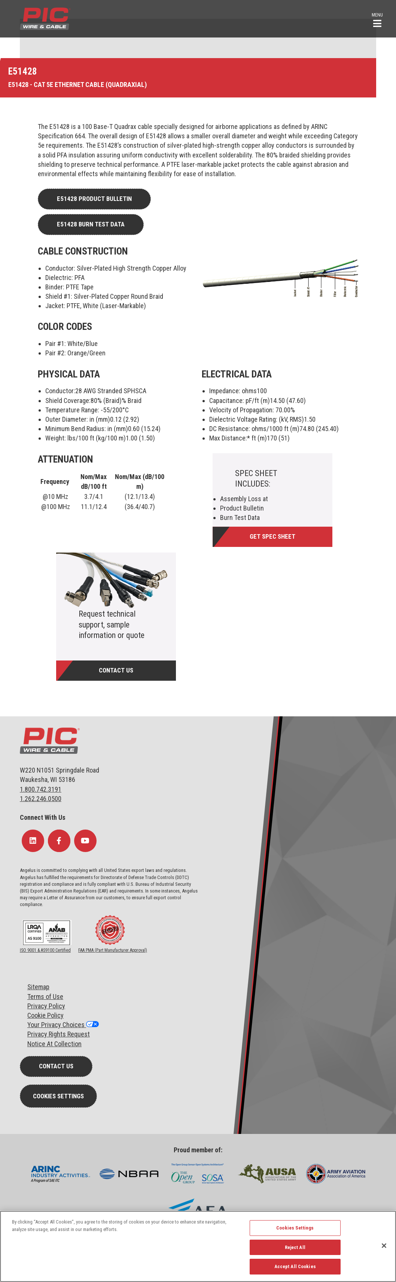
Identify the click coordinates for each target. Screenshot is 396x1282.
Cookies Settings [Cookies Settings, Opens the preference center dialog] (295, 1228)
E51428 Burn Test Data (91, 224)
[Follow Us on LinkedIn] (33, 841)
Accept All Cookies (295, 1266)
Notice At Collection (54, 1044)
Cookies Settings (58, 1096)
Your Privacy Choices (56, 1025)
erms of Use (46, 996)
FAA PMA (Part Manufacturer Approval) (112, 950)
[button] (377, 19)
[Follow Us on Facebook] (59, 841)
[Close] (384, 1245)
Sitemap (38, 987)
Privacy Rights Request (58, 1034)
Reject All (295, 1247)
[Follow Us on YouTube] (85, 841)
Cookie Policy (45, 1015)
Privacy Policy (46, 1006)
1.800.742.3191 (40, 789)
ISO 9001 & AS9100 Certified (45, 950)
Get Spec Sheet (272, 536)
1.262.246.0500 (40, 799)
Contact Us (116, 670)
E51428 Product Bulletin (94, 198)
